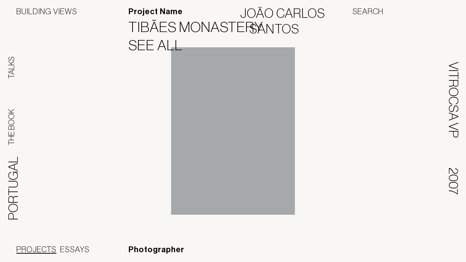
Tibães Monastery (200, 27)
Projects (36, 249)
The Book (11, 127)
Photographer (156, 249)
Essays (75, 249)
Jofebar (430, 250)
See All (160, 45)
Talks (11, 67)
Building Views (46, 11)
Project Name (156, 11)
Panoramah (384, 253)
